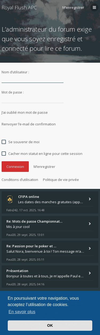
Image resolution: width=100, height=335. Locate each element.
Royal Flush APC (19, 7)
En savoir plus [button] (22, 311)
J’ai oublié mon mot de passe (25, 112)
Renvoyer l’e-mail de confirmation (29, 124)
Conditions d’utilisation (20, 179)
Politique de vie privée (61, 179)
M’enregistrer (73, 7)
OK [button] (50, 325)
